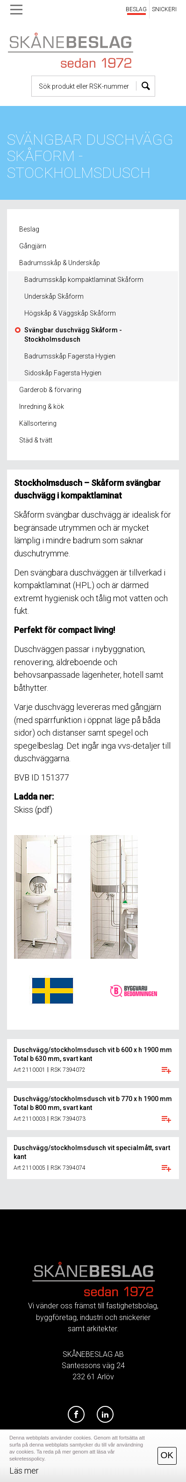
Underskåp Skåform (54, 296)
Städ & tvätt (35, 440)
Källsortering (38, 423)
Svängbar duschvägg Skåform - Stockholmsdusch (73, 334)
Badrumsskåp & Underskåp (59, 263)
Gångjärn (32, 246)
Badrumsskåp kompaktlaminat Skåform (83, 279)
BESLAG (136, 9)
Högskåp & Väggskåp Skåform (70, 313)
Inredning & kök (41, 406)
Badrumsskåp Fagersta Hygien (69, 356)
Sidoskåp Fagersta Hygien (62, 373)
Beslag (29, 229)
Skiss (23, 810)
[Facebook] (76, 1414)
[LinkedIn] (105, 1414)
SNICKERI (164, 9)
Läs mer (24, 1470)
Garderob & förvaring (50, 389)
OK (167, 1455)
